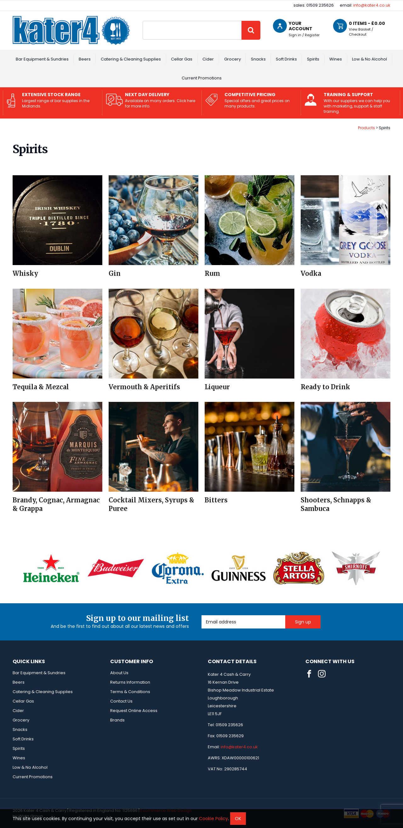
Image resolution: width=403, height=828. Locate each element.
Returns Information (130, 682)
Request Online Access (133, 711)
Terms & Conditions (130, 692)
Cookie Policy (213, 818)
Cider (208, 59)
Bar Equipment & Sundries (42, 59)
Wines (335, 59)
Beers (85, 59)
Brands (117, 720)
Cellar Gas (181, 59)
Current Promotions (202, 78)
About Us (119, 673)
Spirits (313, 59)
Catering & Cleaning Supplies (131, 59)
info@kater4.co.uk (371, 5)
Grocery (232, 59)
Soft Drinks (286, 59)
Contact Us (121, 701)
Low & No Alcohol (369, 59)
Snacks (258, 59)
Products (366, 127)
